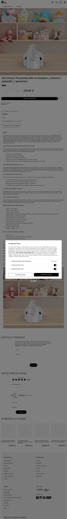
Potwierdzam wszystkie (46, 274)
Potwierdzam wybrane (20, 274)
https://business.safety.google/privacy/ (25, 252)
